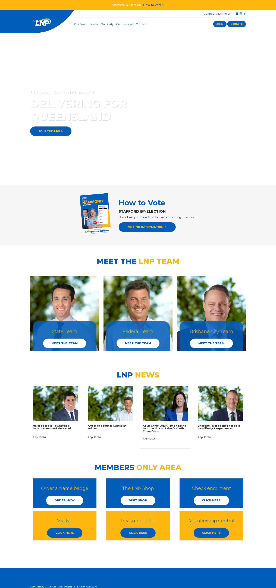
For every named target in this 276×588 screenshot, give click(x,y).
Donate (237, 24)
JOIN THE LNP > (51, 131)
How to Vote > (153, 5)
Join (220, 24)
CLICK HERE (211, 500)
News (94, 24)
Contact (141, 24)
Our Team (80, 24)
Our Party (107, 24)
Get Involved (124, 24)
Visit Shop (138, 500)
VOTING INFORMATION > (147, 227)
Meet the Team (65, 343)
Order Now (65, 500)
